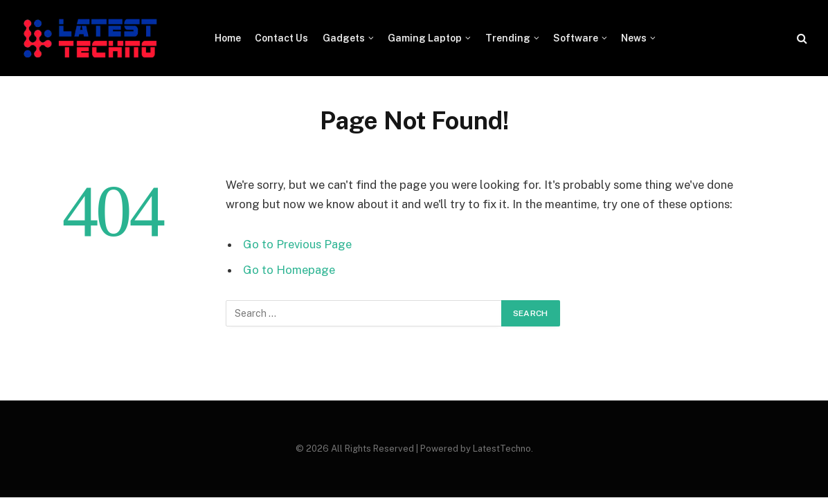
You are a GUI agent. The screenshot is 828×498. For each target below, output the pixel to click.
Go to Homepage (289, 270)
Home (228, 38)
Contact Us (281, 38)
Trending (507, 38)
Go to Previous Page (297, 244)
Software (575, 38)
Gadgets (344, 38)
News (634, 38)
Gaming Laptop (425, 38)
